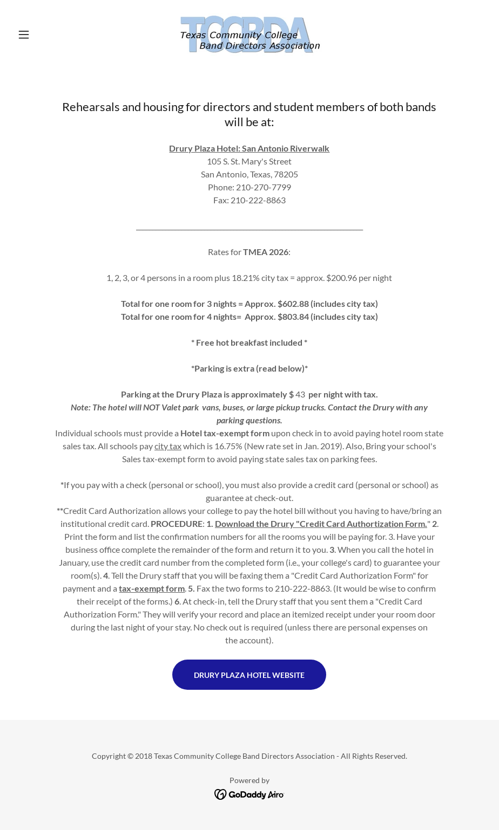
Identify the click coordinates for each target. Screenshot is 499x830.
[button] (48, 34)
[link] (249, 34)
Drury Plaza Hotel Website (249, 675)
